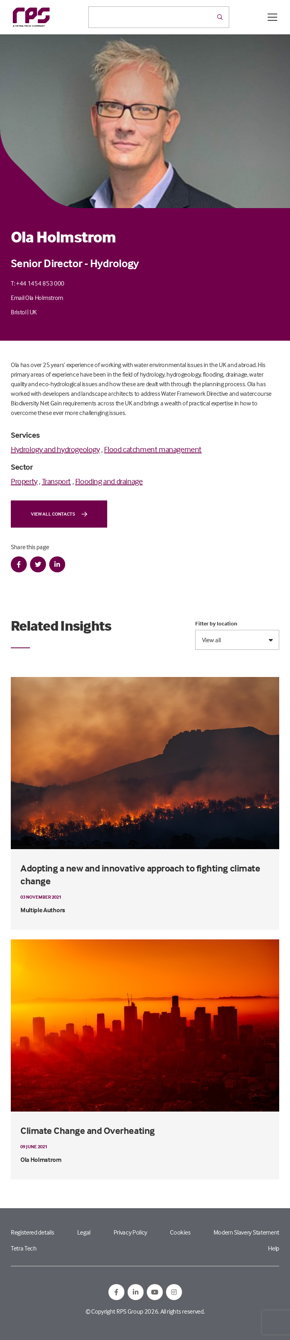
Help (273, 1248)
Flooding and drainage (109, 481)
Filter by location (216, 623)
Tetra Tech (24, 1248)
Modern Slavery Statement (246, 1232)
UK (33, 312)
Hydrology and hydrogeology (55, 449)
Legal (83, 1232)
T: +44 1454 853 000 (37, 283)
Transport (56, 481)
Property (24, 481)
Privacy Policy (131, 1232)
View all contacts (59, 514)
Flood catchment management (153, 449)
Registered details (32, 1232)
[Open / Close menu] (272, 17)
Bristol (18, 312)
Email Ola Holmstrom (37, 298)
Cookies (180, 1232)
